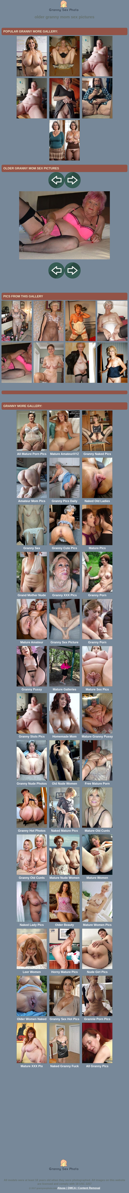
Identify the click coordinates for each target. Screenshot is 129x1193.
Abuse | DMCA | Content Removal (78, 1188)
